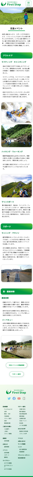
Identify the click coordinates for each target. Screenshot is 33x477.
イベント (5, 450)
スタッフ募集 (8, 433)
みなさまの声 (21, 429)
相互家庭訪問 (23, 414)
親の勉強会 (22, 411)
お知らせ (5, 444)
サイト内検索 (21, 444)
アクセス (20, 438)
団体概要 (5, 406)
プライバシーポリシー (24, 455)
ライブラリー (6, 460)
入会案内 (6, 429)
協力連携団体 (23, 449)
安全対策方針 (21, 458)
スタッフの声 (23, 433)
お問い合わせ (21, 441)
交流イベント (23, 421)
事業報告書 (7, 423)
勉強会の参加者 (23, 431)
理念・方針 (7, 414)
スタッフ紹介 (8, 418)
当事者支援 (22, 418)
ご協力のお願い (7, 426)
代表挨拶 (6, 416)
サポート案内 (16, 374)
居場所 (4, 438)
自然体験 (6, 441)
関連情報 (21, 452)
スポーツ (6, 455)
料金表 (21, 423)
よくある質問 (23, 425)
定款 (5, 421)
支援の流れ (22, 409)
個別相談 (21, 416)
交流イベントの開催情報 (16, 365)
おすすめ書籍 (8, 463)
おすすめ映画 (8, 469)
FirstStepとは (8, 409)
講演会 (6, 457)
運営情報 (6, 447)
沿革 (5, 411)
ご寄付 (6, 431)
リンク (20, 447)
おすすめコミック (8, 466)
